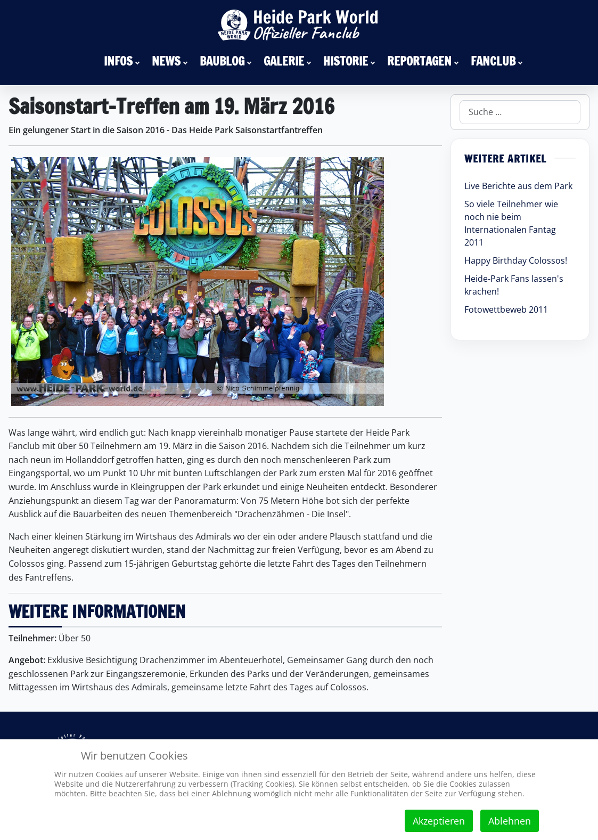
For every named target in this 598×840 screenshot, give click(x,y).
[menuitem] (124, 61)
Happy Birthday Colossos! (515, 260)
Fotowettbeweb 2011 (506, 309)
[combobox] (520, 112)
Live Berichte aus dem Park (518, 186)
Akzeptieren (439, 820)
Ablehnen (509, 820)
